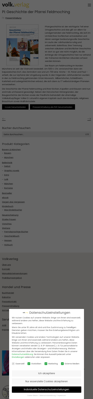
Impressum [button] (61, 395)
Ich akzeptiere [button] (46, 372)
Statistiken (34, 363)
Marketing (51, 363)
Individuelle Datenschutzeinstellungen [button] (46, 389)
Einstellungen (18, 356)
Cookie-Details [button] (32, 395)
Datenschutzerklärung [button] (48, 395)
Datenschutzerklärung (22, 353)
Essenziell (18, 363)
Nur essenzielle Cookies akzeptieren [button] (46, 380)
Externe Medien (70, 363)
